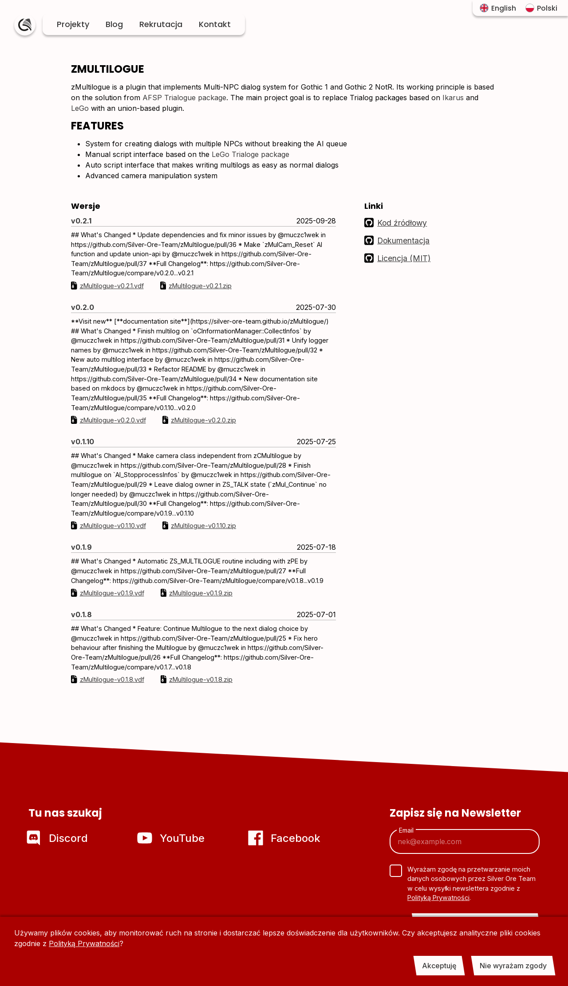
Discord (58, 838)
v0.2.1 (81, 220)
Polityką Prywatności (84, 943)
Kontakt (215, 24)
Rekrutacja (160, 24)
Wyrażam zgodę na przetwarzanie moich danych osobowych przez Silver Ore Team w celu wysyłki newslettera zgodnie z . (471, 883)
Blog (114, 24)
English (498, 8)
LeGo (80, 108)
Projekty (73, 24)
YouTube (172, 838)
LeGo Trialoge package (250, 154)
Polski (541, 8)
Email (406, 830)
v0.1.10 (82, 441)
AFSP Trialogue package (184, 97)
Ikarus (453, 97)
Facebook (285, 838)
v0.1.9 (81, 547)
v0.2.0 (82, 307)
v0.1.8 (81, 614)
